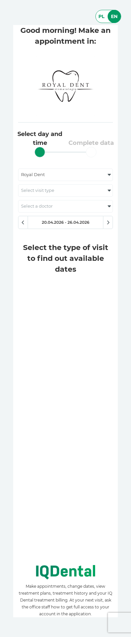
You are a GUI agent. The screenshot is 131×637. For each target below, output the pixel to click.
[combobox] (65, 175)
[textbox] (65, 190)
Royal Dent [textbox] (33, 174)
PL (101, 16)
